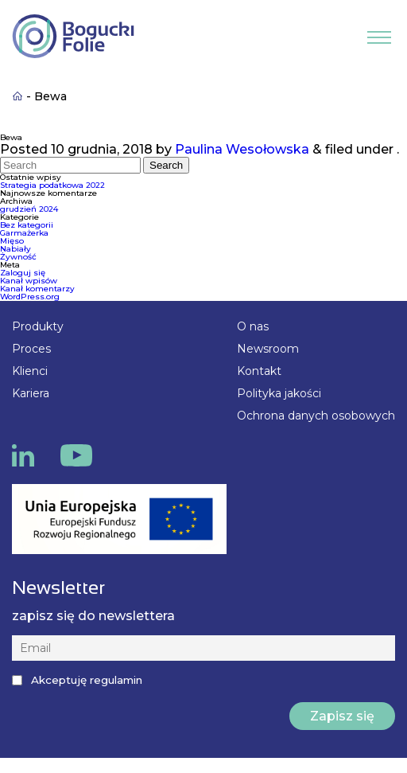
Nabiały (15, 249)
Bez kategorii (26, 225)
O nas (253, 326)
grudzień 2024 (29, 209)
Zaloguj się (22, 272)
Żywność (18, 257)
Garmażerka (24, 233)
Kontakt (259, 371)
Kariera (30, 393)
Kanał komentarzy (37, 288)
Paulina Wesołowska (242, 149)
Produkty (38, 326)
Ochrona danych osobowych (316, 415)
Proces (31, 349)
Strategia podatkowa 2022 (52, 185)
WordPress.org (30, 296)
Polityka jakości (279, 393)
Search (166, 165)
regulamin (116, 679)
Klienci (30, 371)
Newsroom (268, 349)
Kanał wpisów (28, 280)
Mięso (12, 241)
